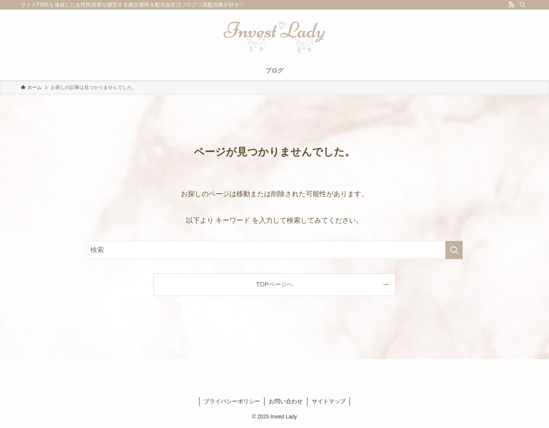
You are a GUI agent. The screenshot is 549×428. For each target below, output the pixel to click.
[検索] (522, 5)
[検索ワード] (274, 250)
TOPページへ (274, 284)
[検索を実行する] (454, 250)
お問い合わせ (286, 401)
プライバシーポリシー (232, 401)
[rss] (511, 5)
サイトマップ (329, 401)
